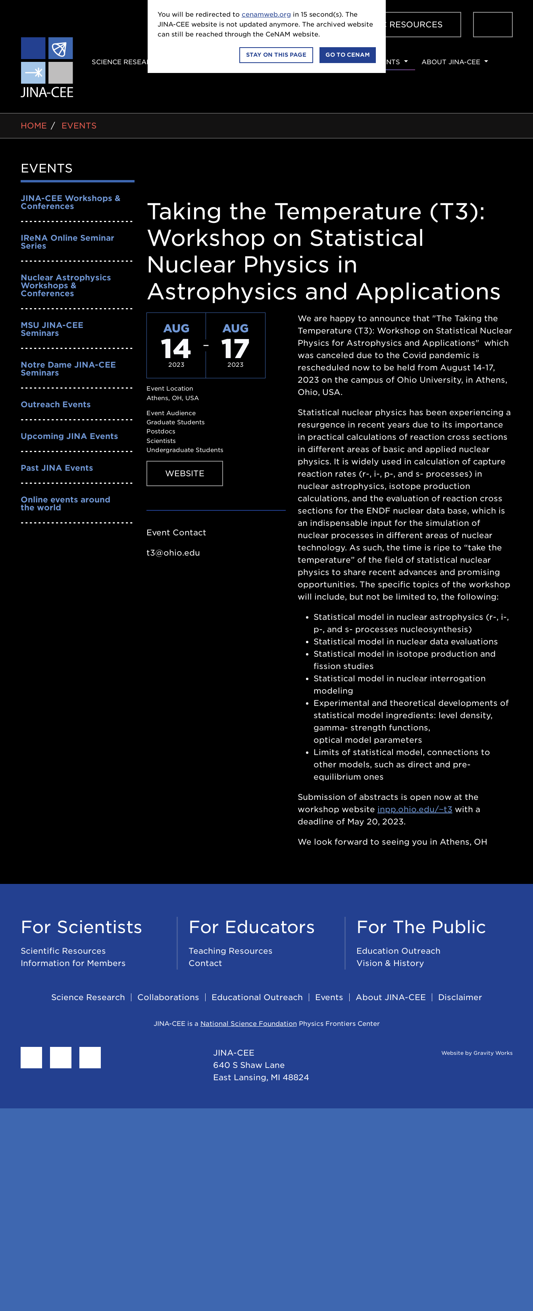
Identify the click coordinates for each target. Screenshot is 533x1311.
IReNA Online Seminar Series (67, 242)
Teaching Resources (231, 951)
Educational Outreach (257, 997)
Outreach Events (56, 404)
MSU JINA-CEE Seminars (52, 329)
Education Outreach (398, 951)
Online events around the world (65, 503)
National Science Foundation (248, 1023)
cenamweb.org (266, 14)
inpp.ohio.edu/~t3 (414, 809)
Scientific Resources (391, 24)
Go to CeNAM (347, 55)
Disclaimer (460, 997)
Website (184, 473)
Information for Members (73, 963)
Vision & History (390, 963)
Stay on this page (276, 55)
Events (386, 62)
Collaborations (168, 997)
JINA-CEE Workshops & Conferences (71, 202)
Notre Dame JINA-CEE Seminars (68, 369)
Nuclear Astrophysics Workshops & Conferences (66, 285)
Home (34, 125)
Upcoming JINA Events (69, 436)
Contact (205, 963)
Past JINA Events (57, 468)
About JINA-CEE (450, 62)
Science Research (126, 62)
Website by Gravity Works (467, 1053)
